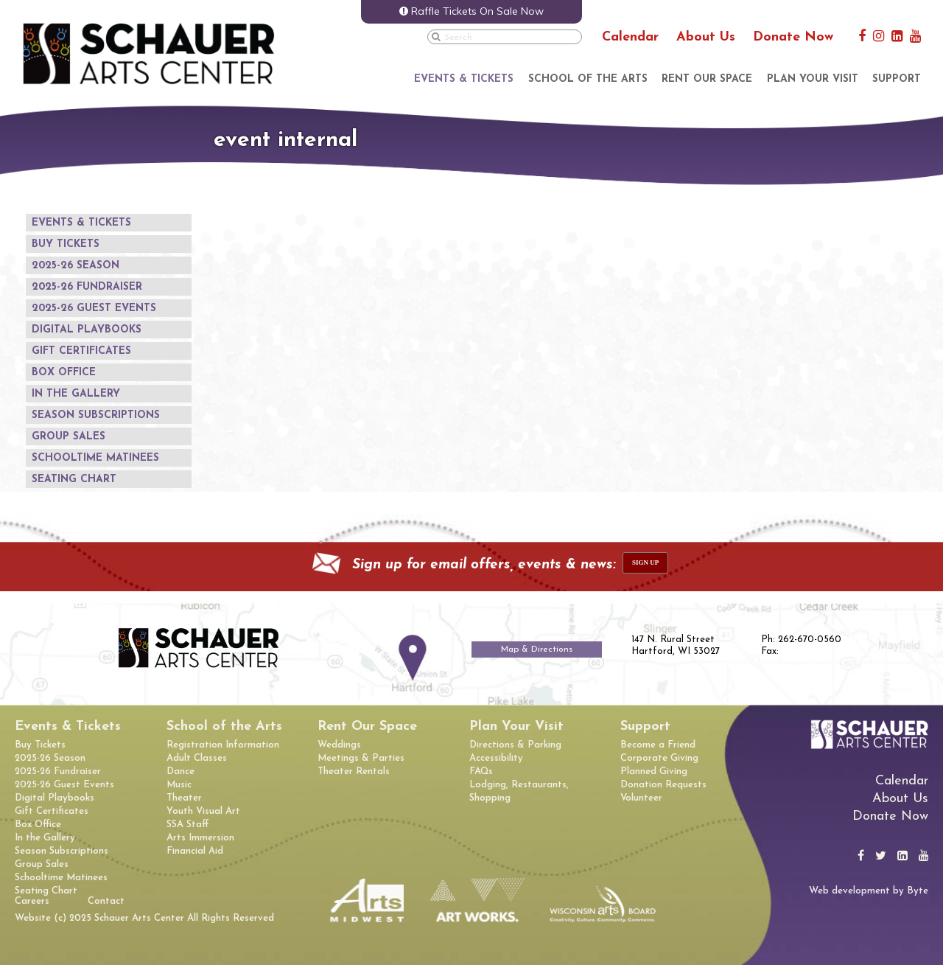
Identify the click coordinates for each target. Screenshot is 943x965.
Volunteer (641, 798)
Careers (32, 901)
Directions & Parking (515, 745)
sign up (645, 562)
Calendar (630, 37)
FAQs (481, 771)
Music (179, 785)
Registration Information (222, 745)
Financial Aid (194, 851)
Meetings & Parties (361, 758)
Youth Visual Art (203, 811)
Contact (106, 901)
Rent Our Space (707, 79)
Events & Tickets (463, 79)
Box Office (64, 372)
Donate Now (793, 37)
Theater (184, 798)
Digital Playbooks (86, 329)
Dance (180, 771)
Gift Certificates (81, 351)
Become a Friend (657, 745)
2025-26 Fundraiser (87, 287)
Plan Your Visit (812, 79)
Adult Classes (196, 758)
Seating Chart (74, 479)
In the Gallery (76, 394)
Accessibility (496, 758)
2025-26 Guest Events (94, 308)
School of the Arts (588, 79)
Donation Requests (663, 785)
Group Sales (68, 436)
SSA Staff (187, 824)
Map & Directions (536, 649)
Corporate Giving (659, 758)
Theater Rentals (354, 771)
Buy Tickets (65, 244)
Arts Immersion (200, 838)
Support (896, 79)
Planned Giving (653, 771)
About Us (705, 37)
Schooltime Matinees (95, 458)
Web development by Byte (868, 891)
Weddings (339, 745)
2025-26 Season (75, 265)
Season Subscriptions (96, 415)
